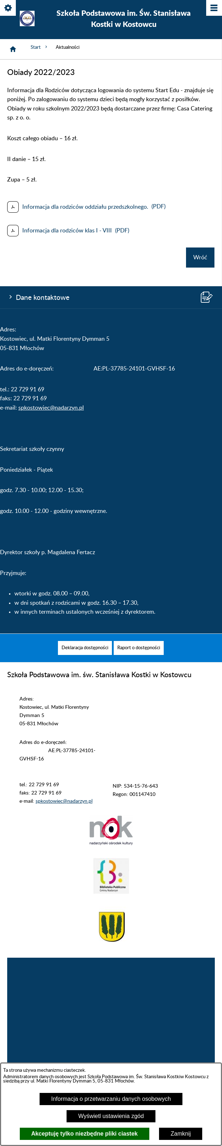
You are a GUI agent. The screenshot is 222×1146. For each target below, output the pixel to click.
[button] (111, 843)
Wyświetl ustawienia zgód (111, 1116)
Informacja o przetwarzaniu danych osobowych (111, 1099)
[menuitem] (85, 648)
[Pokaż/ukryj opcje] (8, 8)
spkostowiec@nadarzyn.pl (51, 408)
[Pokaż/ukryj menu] (213, 8)
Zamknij (181, 1134)
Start (40, 46)
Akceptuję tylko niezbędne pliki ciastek (84, 1134)
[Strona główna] (13, 49)
